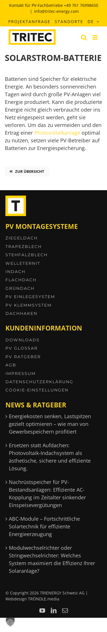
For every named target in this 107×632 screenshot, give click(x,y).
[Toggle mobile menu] (95, 37)
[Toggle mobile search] (84, 37)
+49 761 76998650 (81, 5)
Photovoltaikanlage (57, 132)
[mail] (65, 610)
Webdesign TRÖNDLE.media (32, 599)
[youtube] (42, 610)
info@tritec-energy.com (56, 11)
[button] (10, 622)
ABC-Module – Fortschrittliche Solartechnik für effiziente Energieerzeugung (44, 526)
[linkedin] (53, 610)
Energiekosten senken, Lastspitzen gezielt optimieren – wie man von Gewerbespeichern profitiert (50, 424)
